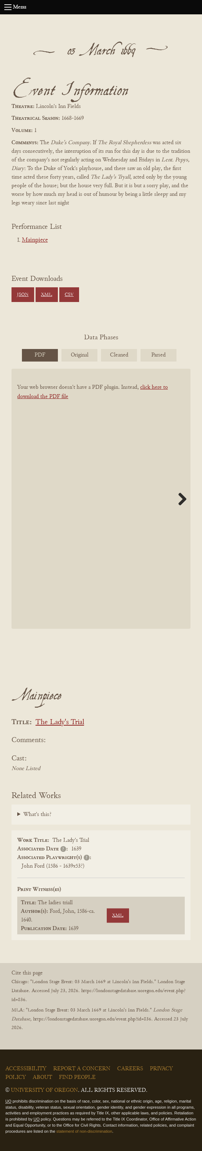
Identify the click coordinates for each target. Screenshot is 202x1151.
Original (79, 355)
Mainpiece (35, 240)
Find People (77, 1077)
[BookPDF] (101, 498)
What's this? (37, 814)
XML (46, 294)
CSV (69, 294)
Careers (130, 1069)
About (42, 1077)
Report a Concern (81, 1069)
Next (180, 499)
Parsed (158, 355)
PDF (40, 355)
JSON (22, 294)
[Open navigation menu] (8, 7)
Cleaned (119, 355)
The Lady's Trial (60, 722)
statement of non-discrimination (84, 1131)
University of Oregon (44, 1090)
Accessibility (25, 1069)
